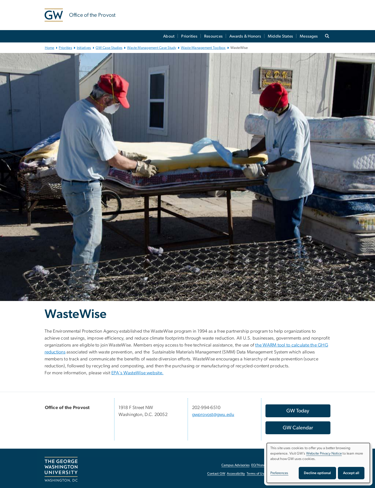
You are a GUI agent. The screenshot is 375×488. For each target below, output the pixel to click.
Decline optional (317, 473)
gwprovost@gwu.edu (213, 414)
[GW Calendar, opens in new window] (297, 427)
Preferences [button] (279, 473)
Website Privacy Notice (324, 453)
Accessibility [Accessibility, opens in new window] (236, 473)
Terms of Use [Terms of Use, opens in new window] (256, 473)
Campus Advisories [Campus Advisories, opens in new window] (235, 465)
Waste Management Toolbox (203, 48)
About (168, 36)
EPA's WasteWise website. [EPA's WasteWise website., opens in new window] (137, 373)
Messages (309, 36)
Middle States (280, 36)
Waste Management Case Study (151, 48)
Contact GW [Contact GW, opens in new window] (216, 473)
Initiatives (84, 48)
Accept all (351, 473)
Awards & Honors (245, 36)
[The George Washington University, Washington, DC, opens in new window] (61, 469)
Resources (213, 36)
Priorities (189, 36)
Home (49, 48)
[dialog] (318, 463)
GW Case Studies (109, 48)
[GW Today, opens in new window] (297, 410)
